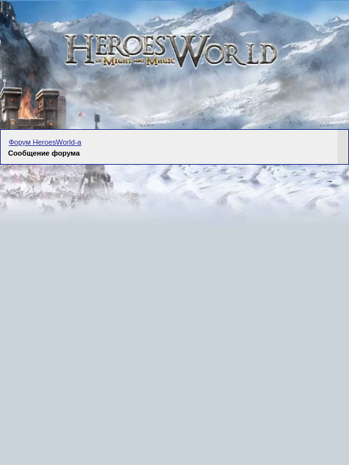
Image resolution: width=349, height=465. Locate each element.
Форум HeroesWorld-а (44, 142)
